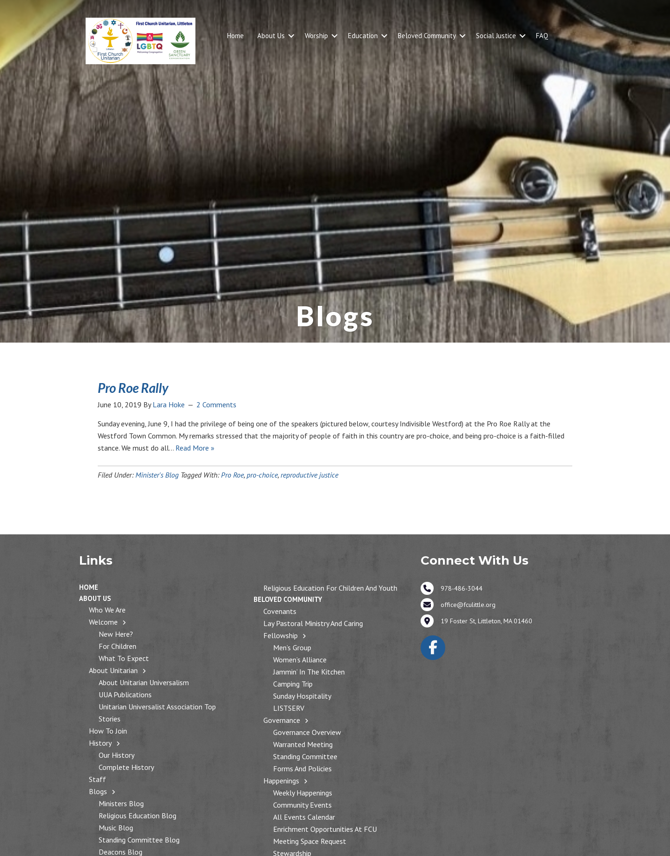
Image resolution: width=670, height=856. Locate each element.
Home (235, 35)
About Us (271, 35)
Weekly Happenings (302, 792)
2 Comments (216, 404)
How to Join (108, 730)
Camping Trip (293, 683)
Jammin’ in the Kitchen (309, 671)
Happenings (281, 780)
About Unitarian (113, 670)
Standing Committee (305, 756)
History (100, 743)
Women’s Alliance (300, 659)
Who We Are (107, 609)
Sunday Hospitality (302, 696)
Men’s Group (292, 647)
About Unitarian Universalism (144, 682)
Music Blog (116, 827)
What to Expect (124, 658)
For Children (117, 646)
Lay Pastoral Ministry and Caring (313, 623)
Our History (116, 755)
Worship (316, 35)
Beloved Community (427, 35)
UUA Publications (125, 694)
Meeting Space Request (309, 841)
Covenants (279, 611)
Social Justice (496, 35)
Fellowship (280, 635)
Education (363, 35)
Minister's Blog (157, 474)
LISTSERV (288, 708)
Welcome (103, 622)
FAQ (542, 35)
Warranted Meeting (303, 744)
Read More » (194, 447)
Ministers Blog (121, 803)
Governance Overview (307, 732)
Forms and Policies (302, 768)
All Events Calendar (304, 817)
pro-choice (262, 474)
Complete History (126, 767)
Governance (281, 720)
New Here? (116, 634)
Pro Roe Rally (133, 388)
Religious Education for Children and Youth (330, 588)
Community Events (302, 804)
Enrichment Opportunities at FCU (325, 829)
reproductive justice (309, 474)
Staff (97, 779)
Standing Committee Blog (139, 839)
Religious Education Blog (137, 815)
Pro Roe (232, 474)
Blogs (98, 791)
